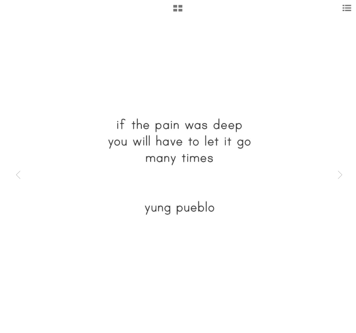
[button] (178, 11)
